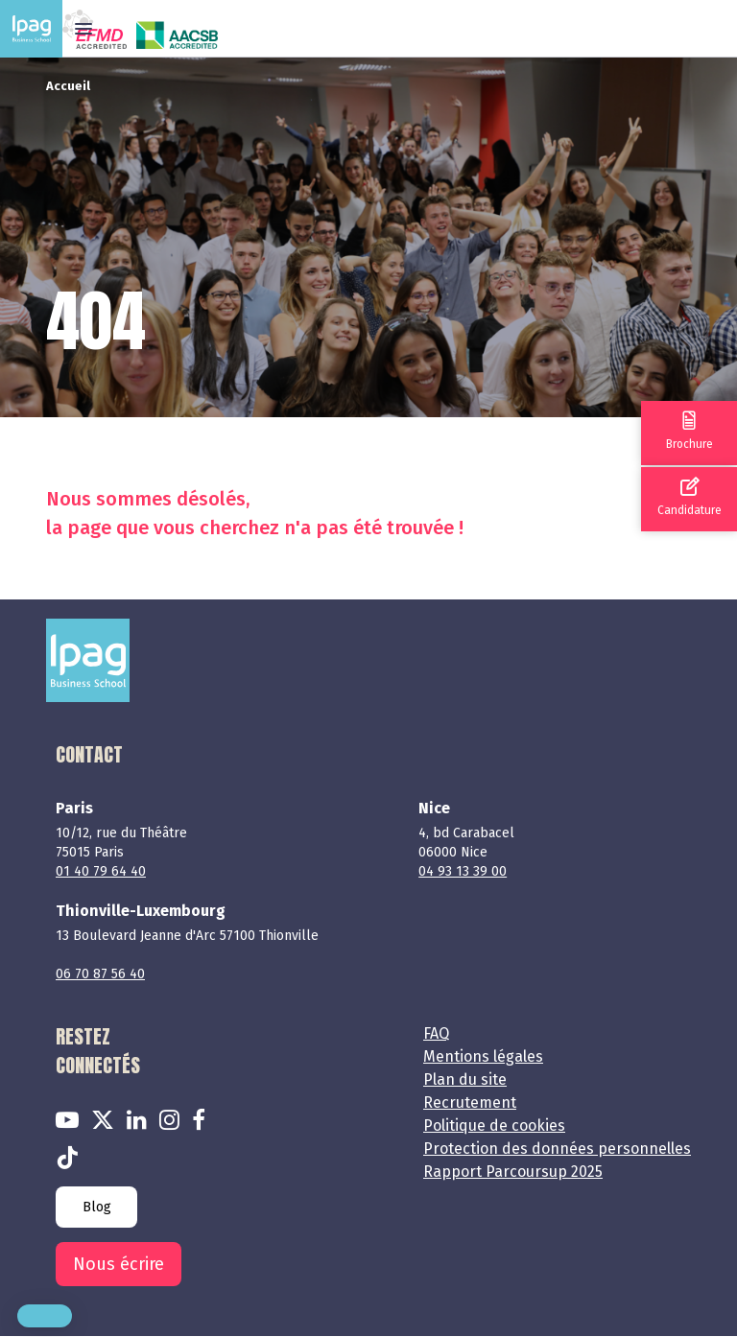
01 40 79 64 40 (101, 871)
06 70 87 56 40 (100, 974)
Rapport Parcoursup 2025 (513, 1171)
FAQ (436, 1033)
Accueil (68, 86)
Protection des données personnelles (557, 1148)
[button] (44, 1315)
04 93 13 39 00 (462, 871)
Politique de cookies (494, 1125)
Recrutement (469, 1102)
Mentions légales (483, 1056)
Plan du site (465, 1079)
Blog (97, 1207)
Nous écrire (118, 1264)
